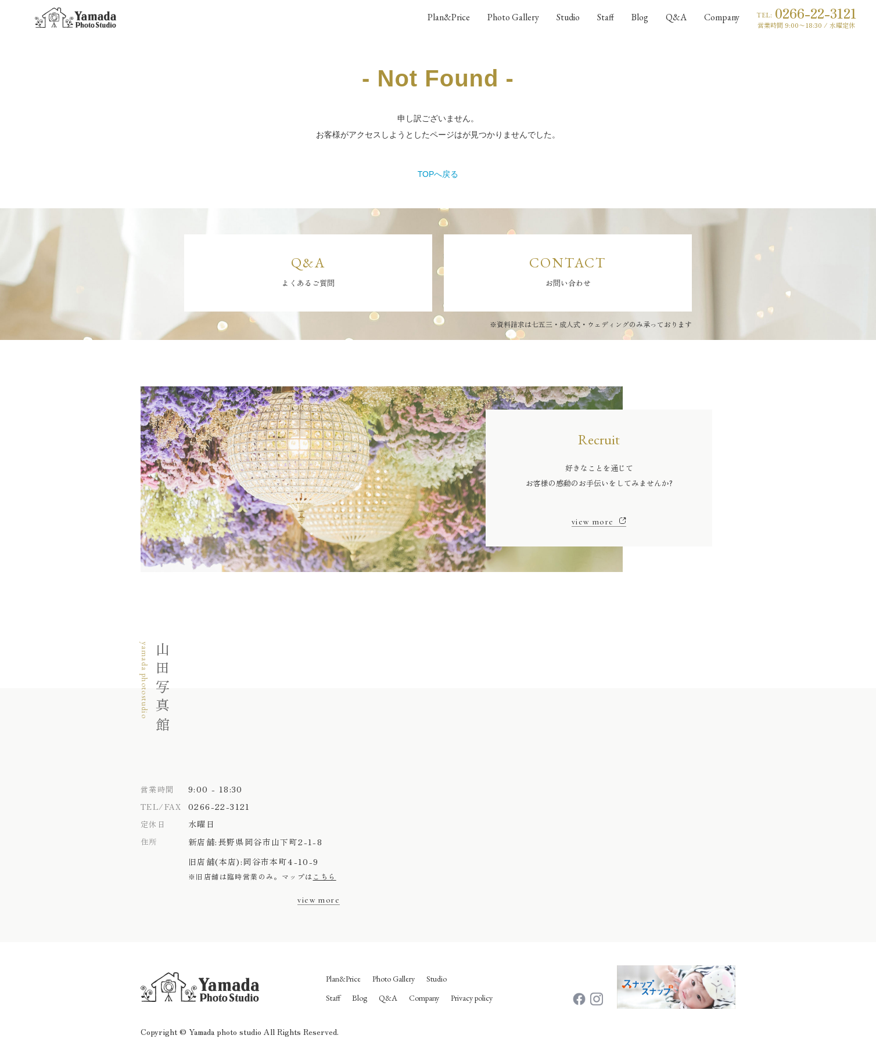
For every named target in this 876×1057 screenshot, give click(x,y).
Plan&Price (343, 978)
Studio (436, 978)
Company (424, 998)
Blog (359, 998)
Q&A (388, 998)
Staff (333, 998)
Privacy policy (472, 998)
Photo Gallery (393, 978)
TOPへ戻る (438, 174)
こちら (324, 876)
